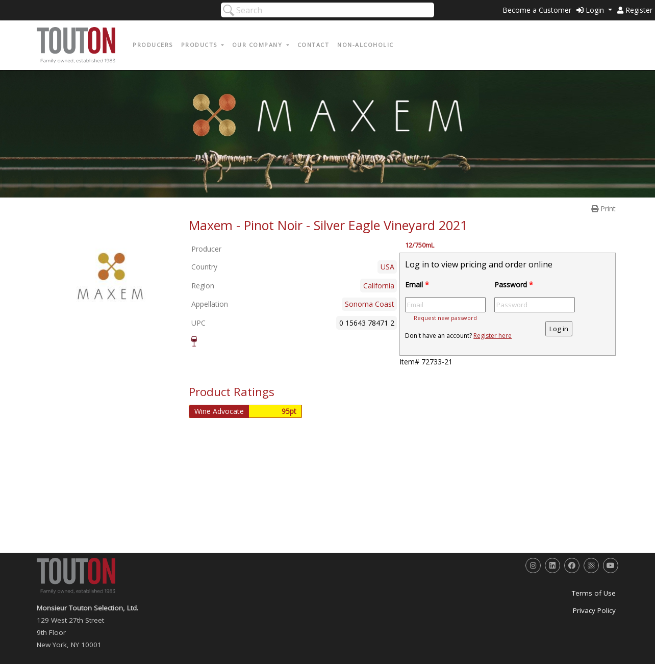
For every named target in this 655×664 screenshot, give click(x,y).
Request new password (445, 318)
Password (513, 284)
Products (200, 44)
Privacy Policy (594, 610)
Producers (153, 44)
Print (603, 208)
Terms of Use (594, 593)
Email (417, 284)
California (378, 285)
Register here (492, 335)
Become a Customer (536, 10)
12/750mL (419, 245)
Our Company (258, 44)
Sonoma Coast (369, 304)
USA (387, 267)
